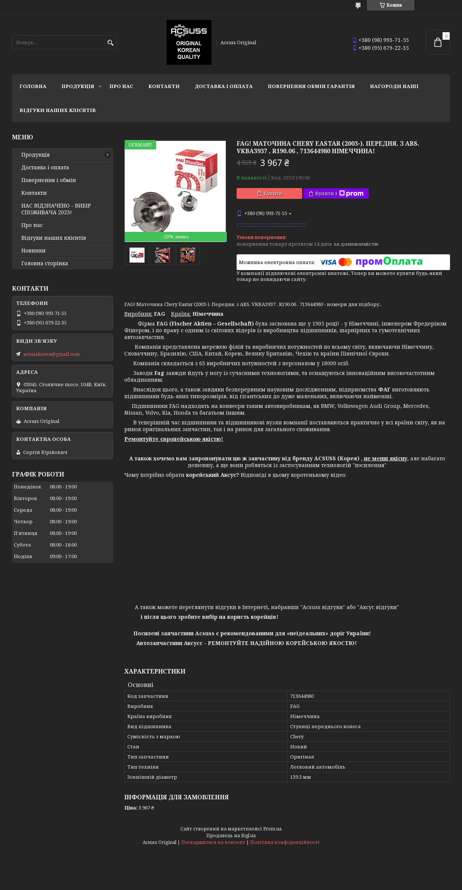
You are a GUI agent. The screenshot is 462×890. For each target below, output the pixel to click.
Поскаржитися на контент (213, 842)
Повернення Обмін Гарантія (311, 86)
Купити (273, 193)
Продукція (77, 86)
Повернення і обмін (48, 180)
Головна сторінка (44, 263)
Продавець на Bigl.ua (231, 835)
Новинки (33, 250)
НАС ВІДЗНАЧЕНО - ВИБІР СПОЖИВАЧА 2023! (56, 209)
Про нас (121, 86)
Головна (32, 86)
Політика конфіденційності (285, 842)
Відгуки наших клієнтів (57, 110)
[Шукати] (110, 42)
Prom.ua (272, 829)
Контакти (164, 86)
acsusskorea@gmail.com (51, 354)
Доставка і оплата (224, 86)
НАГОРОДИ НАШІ (394, 86)
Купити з (339, 193)
